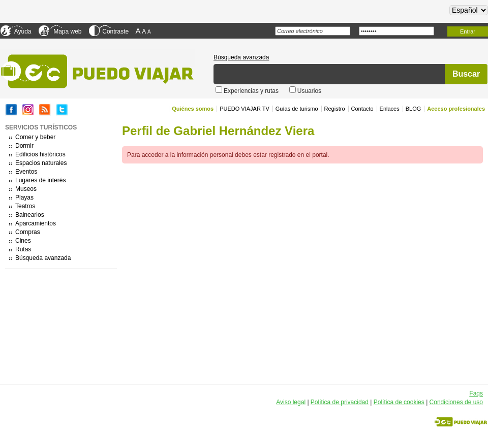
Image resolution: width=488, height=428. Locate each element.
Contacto (362, 109)
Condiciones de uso (456, 402)
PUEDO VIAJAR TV (244, 109)
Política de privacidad (340, 402)
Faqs (476, 393)
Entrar (467, 31)
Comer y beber (35, 137)
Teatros (25, 206)
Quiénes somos (193, 109)
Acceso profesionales (456, 109)
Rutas (23, 249)
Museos (26, 188)
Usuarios (309, 90)
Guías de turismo (297, 109)
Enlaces (390, 109)
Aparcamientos (35, 223)
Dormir (24, 145)
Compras (27, 232)
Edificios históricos (40, 154)
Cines (23, 240)
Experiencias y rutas (252, 90)
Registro (334, 109)
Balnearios (29, 214)
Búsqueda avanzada (241, 57)
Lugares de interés (40, 180)
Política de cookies (399, 402)
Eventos (26, 171)
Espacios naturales (41, 163)
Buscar (466, 74)
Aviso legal (291, 402)
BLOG (413, 109)
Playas (24, 197)
